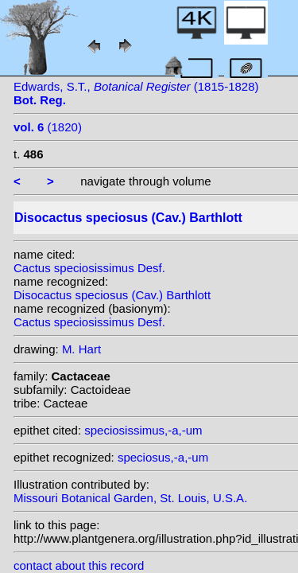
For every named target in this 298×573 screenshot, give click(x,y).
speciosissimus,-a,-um (143, 430)
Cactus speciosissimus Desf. (89, 268)
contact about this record (79, 565)
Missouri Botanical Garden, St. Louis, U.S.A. (130, 498)
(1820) (48, 127)
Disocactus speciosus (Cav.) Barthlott (112, 295)
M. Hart (81, 349)
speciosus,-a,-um (163, 457)
